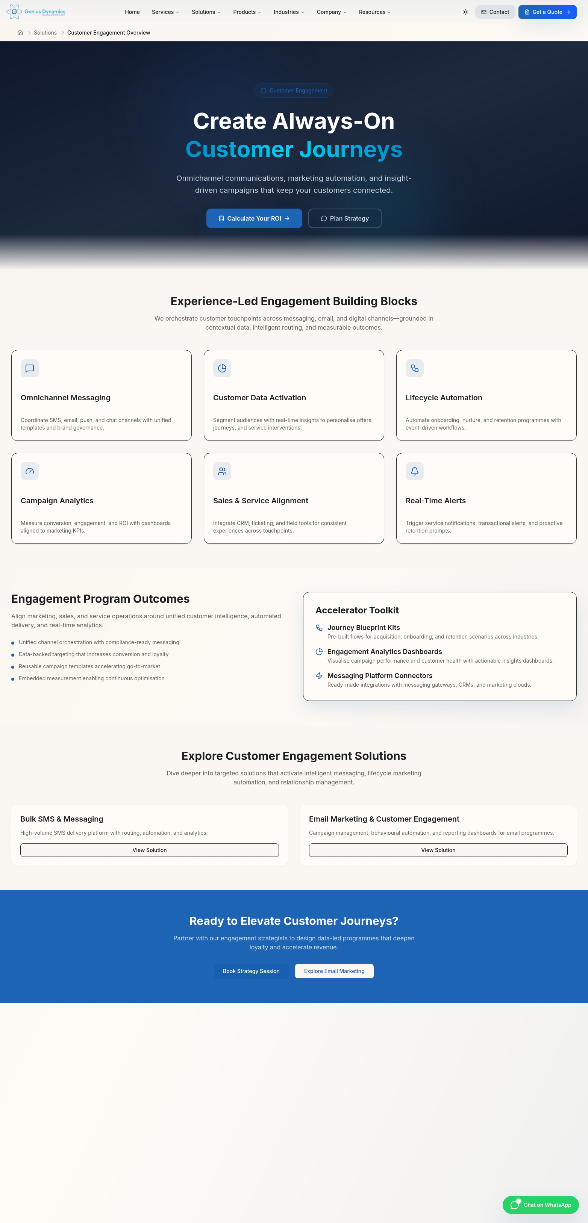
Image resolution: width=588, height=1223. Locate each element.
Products (247, 12)
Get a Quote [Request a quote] (547, 12)
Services (166, 12)
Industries (289, 12)
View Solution (149, 850)
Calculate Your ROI (254, 218)
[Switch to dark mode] (465, 12)
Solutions (206, 12)
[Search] (449, 12)
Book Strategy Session (251, 971)
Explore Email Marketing (334, 971)
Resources (375, 12)
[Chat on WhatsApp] (541, 1205)
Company (332, 12)
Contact (495, 12)
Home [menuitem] (132, 12)
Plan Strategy (345, 218)
